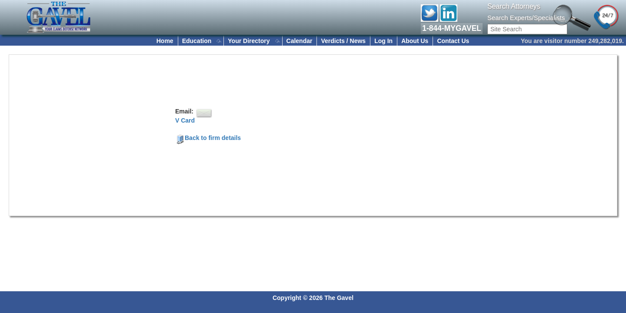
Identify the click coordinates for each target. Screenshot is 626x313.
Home (164, 40)
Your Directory (249, 40)
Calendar (299, 40)
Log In (383, 40)
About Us (414, 40)
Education (197, 40)
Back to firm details (208, 137)
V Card (185, 120)
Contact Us (453, 40)
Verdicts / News (343, 40)
